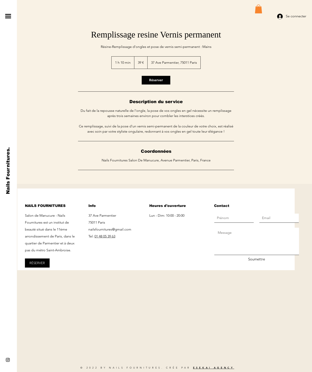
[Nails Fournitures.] (8, 170)
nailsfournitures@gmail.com (109, 229)
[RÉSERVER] (37, 263)
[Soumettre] (256, 259)
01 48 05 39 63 (104, 236)
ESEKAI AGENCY (213, 367)
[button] (8, 16)
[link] (156, 80)
